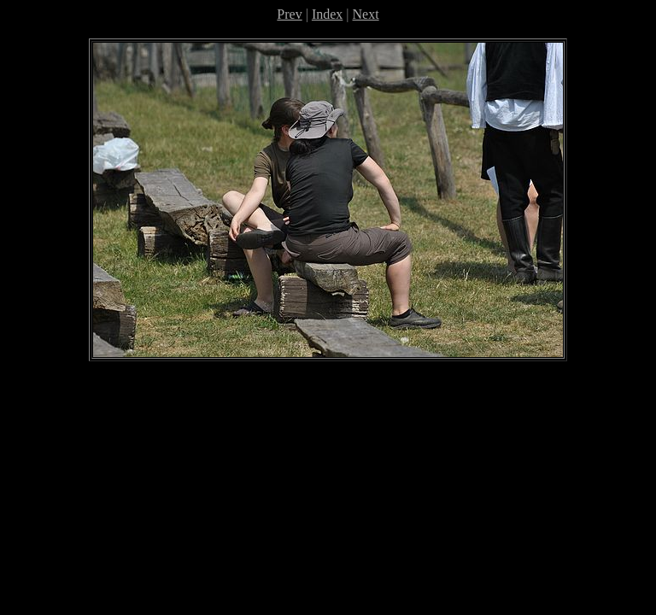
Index (327, 14)
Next (366, 14)
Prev (289, 14)
